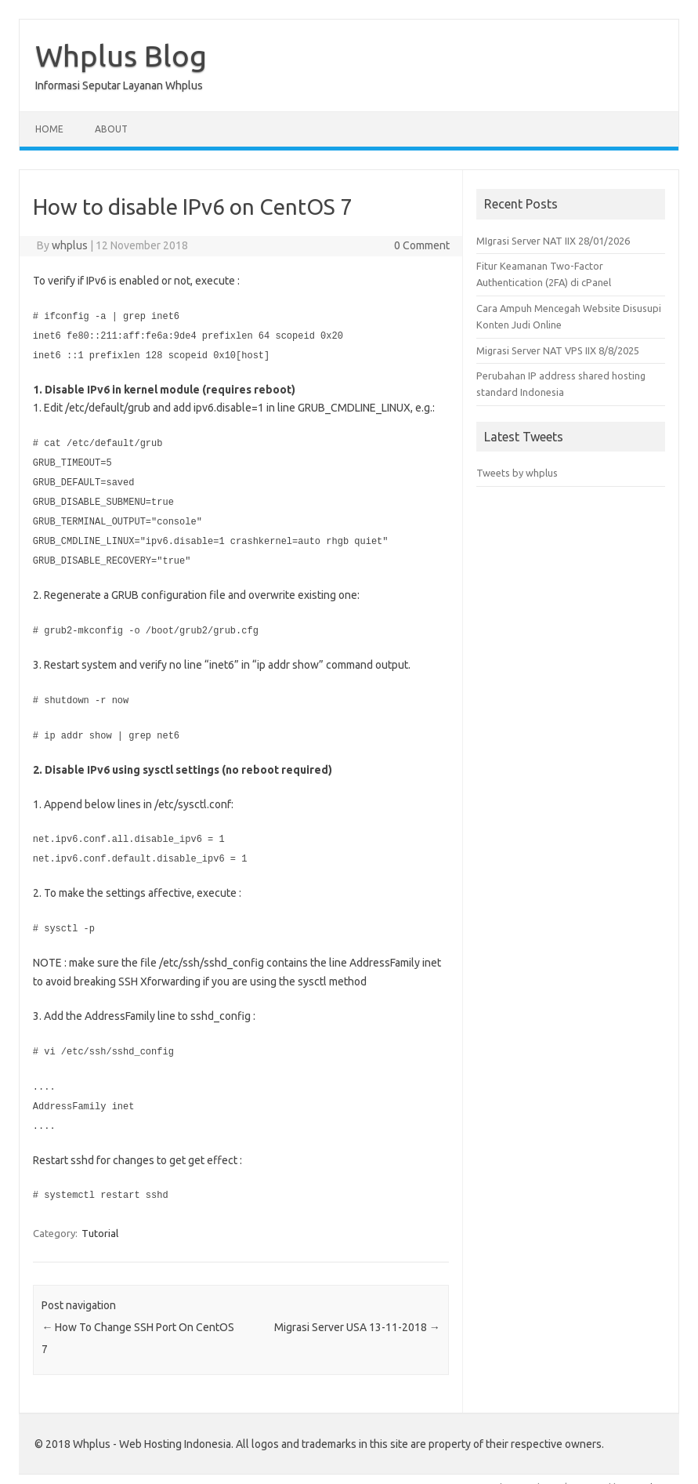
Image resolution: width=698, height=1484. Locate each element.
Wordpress (652, 1470)
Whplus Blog (121, 55)
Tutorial (99, 1216)
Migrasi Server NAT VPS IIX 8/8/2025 (557, 350)
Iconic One (504, 1470)
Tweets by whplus (517, 472)
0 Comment (422, 245)
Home (49, 129)
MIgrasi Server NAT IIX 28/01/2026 (553, 240)
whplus (70, 245)
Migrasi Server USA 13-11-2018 (357, 1310)
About (111, 129)
